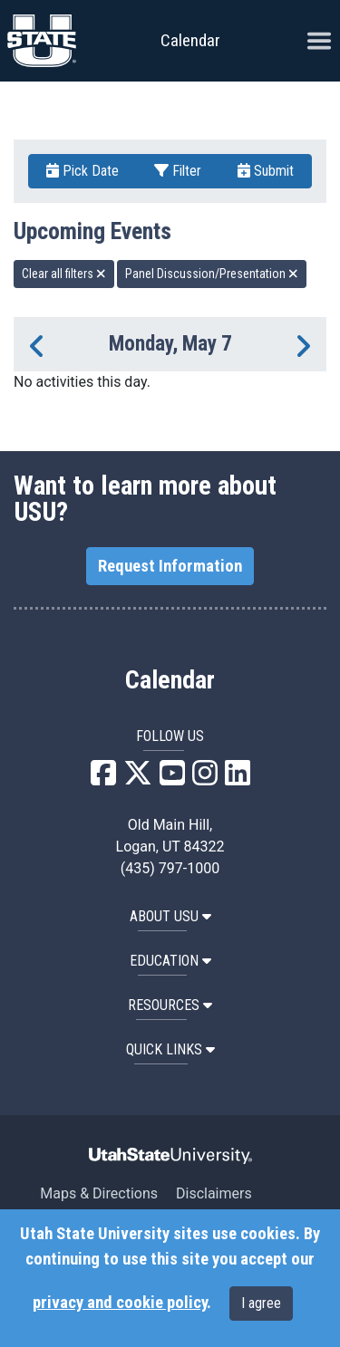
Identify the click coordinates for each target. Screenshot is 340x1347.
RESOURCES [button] (170, 1005)
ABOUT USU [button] (170, 916)
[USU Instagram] (205, 778)
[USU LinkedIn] (237, 778)
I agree (261, 1303)
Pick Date (82, 170)
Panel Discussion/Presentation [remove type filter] (211, 273)
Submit (266, 170)
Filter (177, 170)
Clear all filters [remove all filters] (64, 273)
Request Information (170, 566)
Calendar (170, 680)
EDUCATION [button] (170, 960)
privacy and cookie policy (120, 1303)
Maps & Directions (99, 1193)
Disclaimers (214, 1193)
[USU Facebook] (103, 778)
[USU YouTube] (172, 778)
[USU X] (137, 778)
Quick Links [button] (170, 1049)
